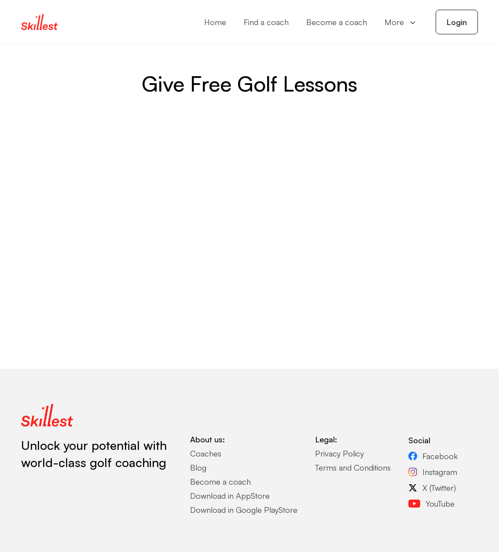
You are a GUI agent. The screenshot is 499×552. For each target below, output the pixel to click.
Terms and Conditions (353, 467)
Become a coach (336, 22)
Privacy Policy (339, 453)
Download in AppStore (230, 495)
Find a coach (266, 22)
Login (457, 22)
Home (215, 22)
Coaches (205, 453)
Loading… (249, 226)
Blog (198, 467)
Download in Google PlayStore (243, 510)
